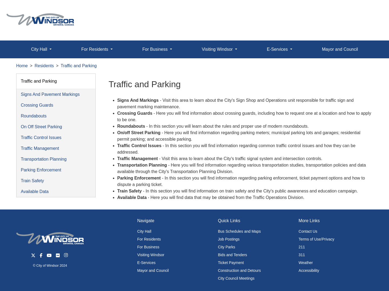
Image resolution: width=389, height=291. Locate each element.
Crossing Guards (37, 105)
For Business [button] (155, 49)
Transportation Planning (43, 159)
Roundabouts (33, 116)
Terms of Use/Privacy (316, 239)
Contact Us (308, 231)
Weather (306, 262)
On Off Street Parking (41, 126)
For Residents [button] (95, 49)
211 (302, 247)
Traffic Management (40, 148)
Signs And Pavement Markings (50, 94)
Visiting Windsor (150, 255)
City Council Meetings (236, 278)
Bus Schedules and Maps (239, 231)
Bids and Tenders (232, 255)
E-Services (146, 262)
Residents (44, 65)
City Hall (144, 231)
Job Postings (229, 239)
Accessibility (309, 270)
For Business (148, 247)
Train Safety (32, 180)
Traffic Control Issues (41, 137)
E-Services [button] (278, 49)
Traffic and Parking (79, 65)
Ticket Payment (231, 262)
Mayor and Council (340, 49)
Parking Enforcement (41, 170)
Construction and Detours (239, 270)
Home (22, 65)
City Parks (226, 247)
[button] (372, 9)
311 (302, 255)
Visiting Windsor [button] (218, 49)
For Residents (149, 239)
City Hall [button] (39, 49)
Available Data (35, 191)
